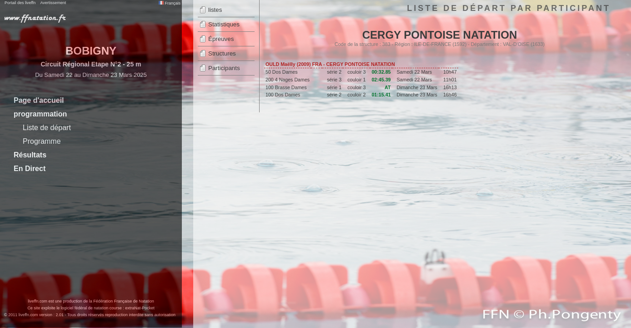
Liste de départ (47, 127)
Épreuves (221, 38)
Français (169, 3)
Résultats (30, 155)
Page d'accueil (39, 100)
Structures (222, 53)
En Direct (29, 168)
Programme (42, 141)
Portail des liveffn (20, 2)
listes (215, 9)
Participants (224, 68)
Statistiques (224, 24)
